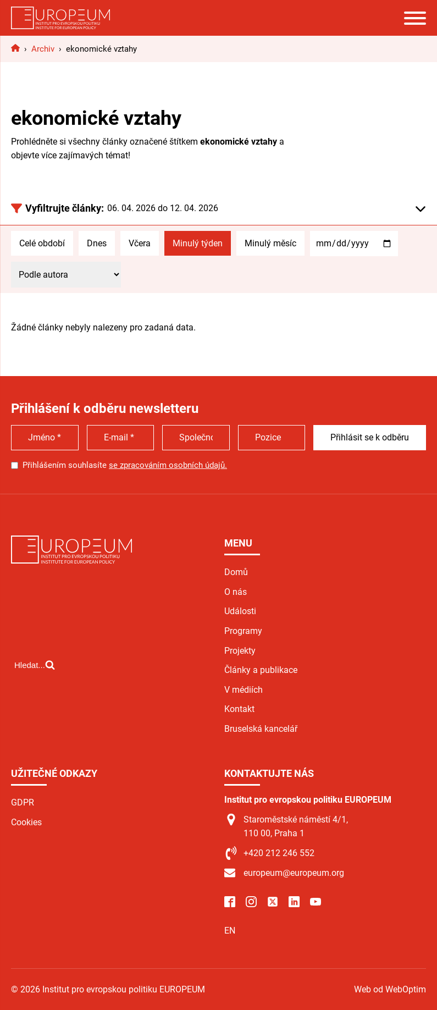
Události (240, 611)
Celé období (42, 243)
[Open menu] (415, 18)
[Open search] (34, 664)
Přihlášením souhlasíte (125, 465)
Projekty (240, 650)
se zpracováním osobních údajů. (168, 465)
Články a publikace (260, 670)
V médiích (243, 690)
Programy (243, 631)
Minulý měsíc (270, 243)
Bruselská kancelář (260, 729)
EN (229, 930)
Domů (236, 572)
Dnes (97, 243)
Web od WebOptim (390, 989)
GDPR (22, 802)
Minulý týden (198, 243)
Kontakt (239, 709)
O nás (235, 592)
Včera (140, 243)
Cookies (26, 822)
